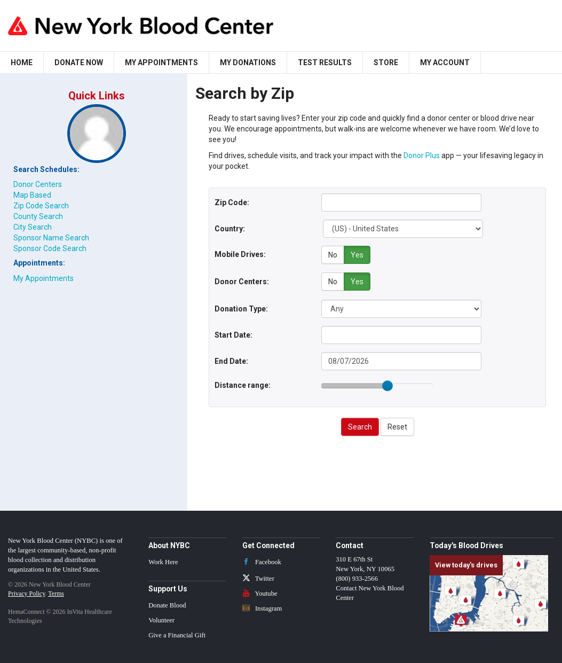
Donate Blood (167, 603)
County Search (38, 216)
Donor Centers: (242, 280)
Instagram (262, 607)
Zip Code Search (41, 205)
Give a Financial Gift (176, 633)
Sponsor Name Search (51, 237)
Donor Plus (421, 155)
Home (22, 62)
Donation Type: (241, 307)
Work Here (163, 560)
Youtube (260, 592)
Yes (357, 255)
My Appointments (161, 62)
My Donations (248, 62)
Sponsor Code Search (49, 248)
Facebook (261, 560)
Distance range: (243, 383)
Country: (230, 228)
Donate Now (78, 62)
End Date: (231, 359)
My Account (445, 62)
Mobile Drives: (240, 254)
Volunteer (161, 618)
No (332, 255)
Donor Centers (37, 184)
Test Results (325, 62)
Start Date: (233, 333)
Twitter (258, 577)
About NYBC (169, 544)
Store (386, 62)
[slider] (387, 384)
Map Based (32, 195)
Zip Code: (232, 202)
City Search (32, 227)
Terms (56, 592)
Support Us (167, 587)
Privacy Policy (26, 592)
